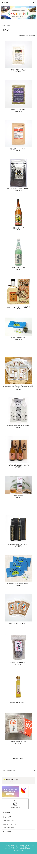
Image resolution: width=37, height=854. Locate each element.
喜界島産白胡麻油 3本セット (18, 702)
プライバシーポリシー (14, 847)
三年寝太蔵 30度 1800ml (18, 267)
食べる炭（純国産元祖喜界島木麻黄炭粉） (18, 188)
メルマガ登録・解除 (8, 827)
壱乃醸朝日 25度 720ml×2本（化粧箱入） (18, 465)
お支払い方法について (9, 820)
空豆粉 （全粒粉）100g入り (18, 70)
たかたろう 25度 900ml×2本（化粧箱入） (18, 425)
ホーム (3, 25)
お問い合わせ (25, 847)
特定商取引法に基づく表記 (27, 845)
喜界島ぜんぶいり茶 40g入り (18, 109)
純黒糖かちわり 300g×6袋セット (18, 662)
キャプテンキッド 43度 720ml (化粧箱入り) (18, 307)
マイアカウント (7, 831)
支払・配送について (13, 845)
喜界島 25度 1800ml (18, 228)
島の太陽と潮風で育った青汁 (18, 337)
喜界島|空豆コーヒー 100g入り (18, 149)
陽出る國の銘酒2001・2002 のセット (18, 544)
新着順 (33, 35)
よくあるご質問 (7, 817)
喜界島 (8, 25)
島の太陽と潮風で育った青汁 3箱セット (18, 583)
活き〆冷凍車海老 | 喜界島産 (18, 741)
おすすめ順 (22, 35)
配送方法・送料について (9, 824)
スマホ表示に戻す (18, 850)
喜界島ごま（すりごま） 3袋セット (18, 623)
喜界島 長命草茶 (18, 495)
